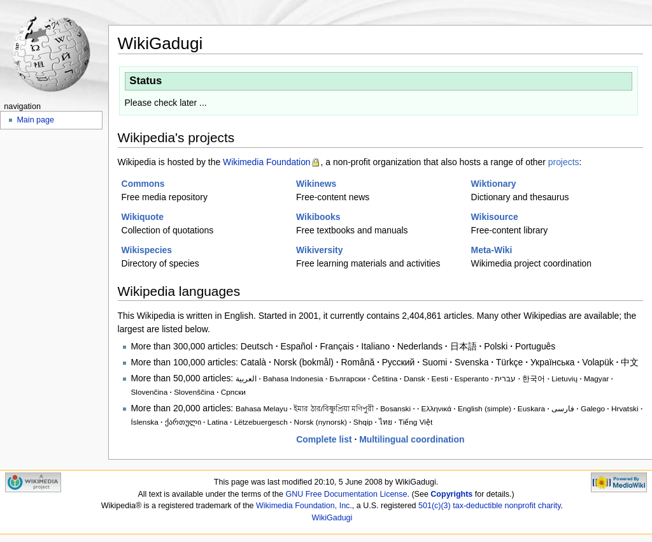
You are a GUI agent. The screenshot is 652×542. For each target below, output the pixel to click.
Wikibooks (318, 217)
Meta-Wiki (492, 250)
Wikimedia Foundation (267, 162)
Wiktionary (493, 184)
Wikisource (494, 217)
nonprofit (520, 505)
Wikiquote (143, 217)
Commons (143, 184)
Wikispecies (147, 250)
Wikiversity (319, 250)
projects (563, 162)
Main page (35, 119)
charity (549, 505)
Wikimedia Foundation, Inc (303, 505)
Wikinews (316, 184)
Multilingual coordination (411, 439)
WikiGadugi (331, 517)
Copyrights (451, 494)
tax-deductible (477, 505)
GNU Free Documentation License (346, 494)
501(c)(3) (434, 505)
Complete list (323, 439)
